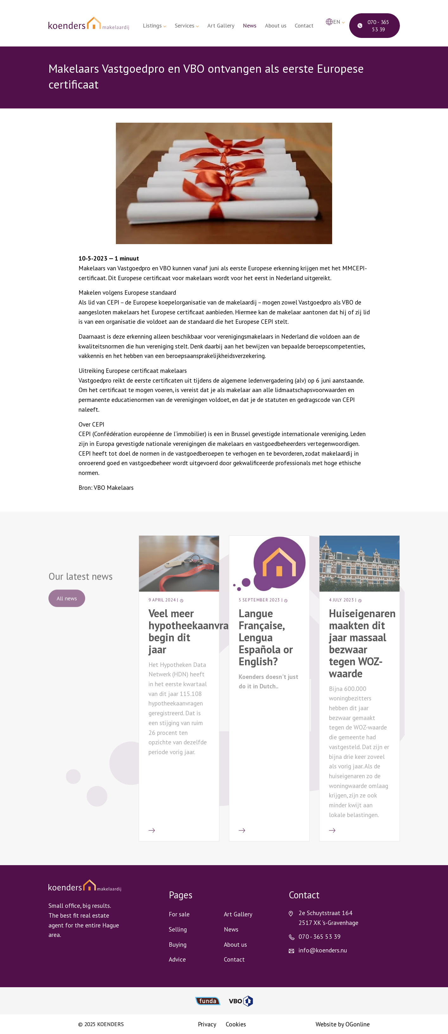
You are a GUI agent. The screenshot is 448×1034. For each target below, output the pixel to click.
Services (184, 25)
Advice (177, 959)
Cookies (236, 1024)
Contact (304, 25)
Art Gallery (220, 25)
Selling (178, 929)
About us (276, 25)
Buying (177, 944)
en (336, 21)
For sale (179, 914)
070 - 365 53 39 (373, 25)
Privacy (207, 1024)
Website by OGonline (343, 1024)
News (249, 25)
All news (67, 604)
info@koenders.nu (323, 950)
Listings (152, 25)
